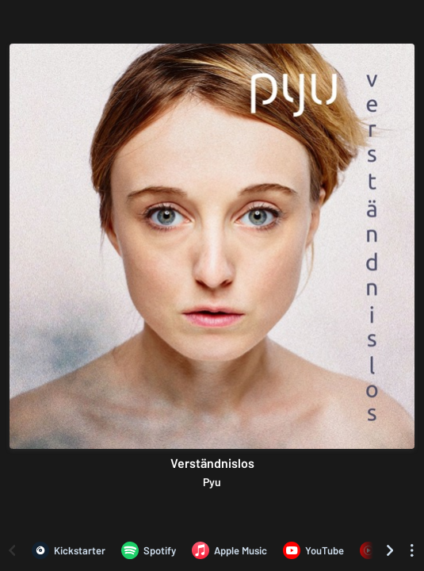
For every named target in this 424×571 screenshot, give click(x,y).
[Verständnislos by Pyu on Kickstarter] (68, 550)
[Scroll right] (390, 550)
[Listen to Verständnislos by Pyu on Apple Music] (229, 550)
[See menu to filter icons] (412, 550)
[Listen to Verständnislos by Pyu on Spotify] (148, 550)
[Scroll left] (12, 550)
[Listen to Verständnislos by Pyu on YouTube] (313, 550)
